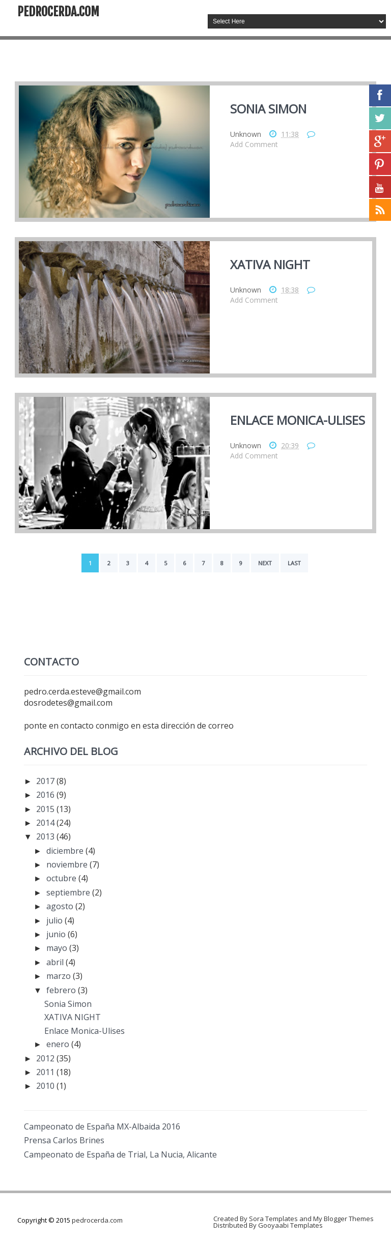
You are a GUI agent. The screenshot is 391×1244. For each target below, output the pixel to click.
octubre (62, 878)
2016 (46, 794)
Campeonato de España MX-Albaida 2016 (102, 1126)
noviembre (68, 864)
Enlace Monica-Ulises (297, 420)
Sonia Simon (268, 108)
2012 (46, 1058)
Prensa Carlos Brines (64, 1140)
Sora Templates (273, 1218)
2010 (46, 1085)
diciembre (66, 850)
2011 (46, 1072)
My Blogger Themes (343, 1218)
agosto (60, 906)
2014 (46, 822)
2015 (46, 809)
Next (265, 563)
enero (58, 1044)
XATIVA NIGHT (270, 264)
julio (55, 920)
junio (57, 934)
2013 (46, 836)
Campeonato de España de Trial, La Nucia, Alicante (120, 1154)
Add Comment (254, 144)
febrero (62, 990)
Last (294, 563)
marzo (59, 975)
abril (56, 962)
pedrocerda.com (58, 11)
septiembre (69, 892)
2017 (46, 781)
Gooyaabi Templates (290, 1225)
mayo (57, 947)
